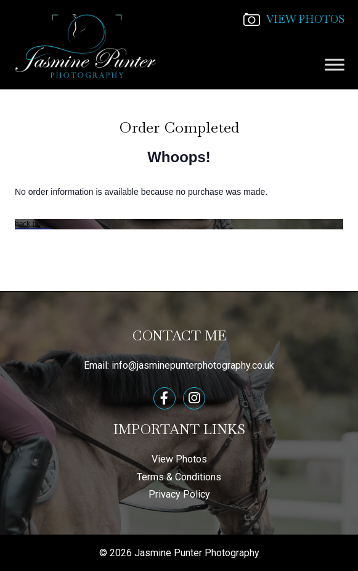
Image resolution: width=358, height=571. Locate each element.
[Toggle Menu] (334, 64)
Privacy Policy (179, 494)
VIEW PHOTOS (293, 19)
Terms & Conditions (179, 477)
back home (33, 224)
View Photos (179, 459)
